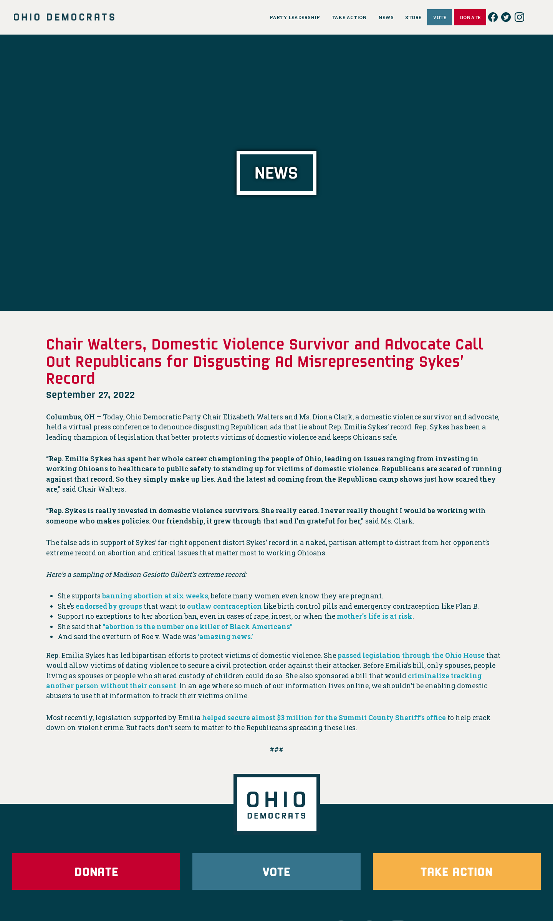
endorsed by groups (109, 606)
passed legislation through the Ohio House (412, 655)
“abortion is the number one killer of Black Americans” (199, 626)
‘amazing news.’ (225, 636)
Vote (276, 871)
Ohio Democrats (64, 17)
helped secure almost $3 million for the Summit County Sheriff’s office (325, 717)
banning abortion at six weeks (155, 595)
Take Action (456, 871)
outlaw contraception (226, 606)
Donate (96, 871)
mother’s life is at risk (375, 616)
